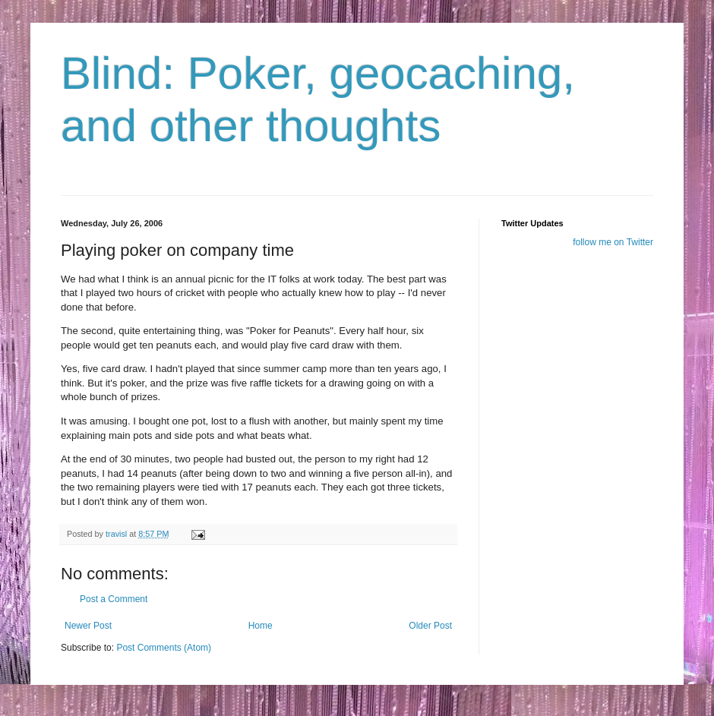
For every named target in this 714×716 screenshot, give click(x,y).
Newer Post (88, 625)
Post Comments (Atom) (163, 647)
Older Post (430, 625)
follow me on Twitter (613, 242)
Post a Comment (113, 599)
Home (260, 625)
